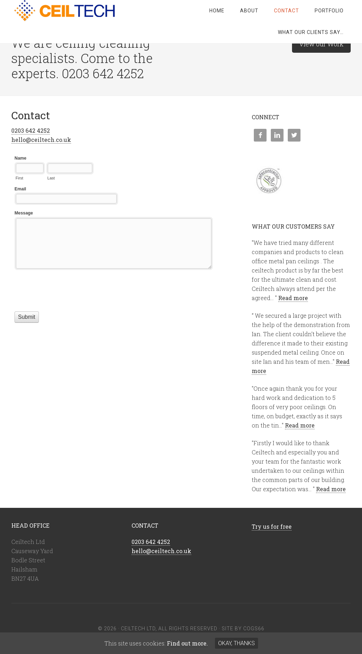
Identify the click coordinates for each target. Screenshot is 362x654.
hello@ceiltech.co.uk (41, 139)
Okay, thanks (236, 643)
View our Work (321, 44)
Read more (293, 298)
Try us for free (272, 526)
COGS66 (253, 628)
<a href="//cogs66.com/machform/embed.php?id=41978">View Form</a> (113, 256)
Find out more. (187, 643)
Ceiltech (67, 10)
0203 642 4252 (30, 130)
